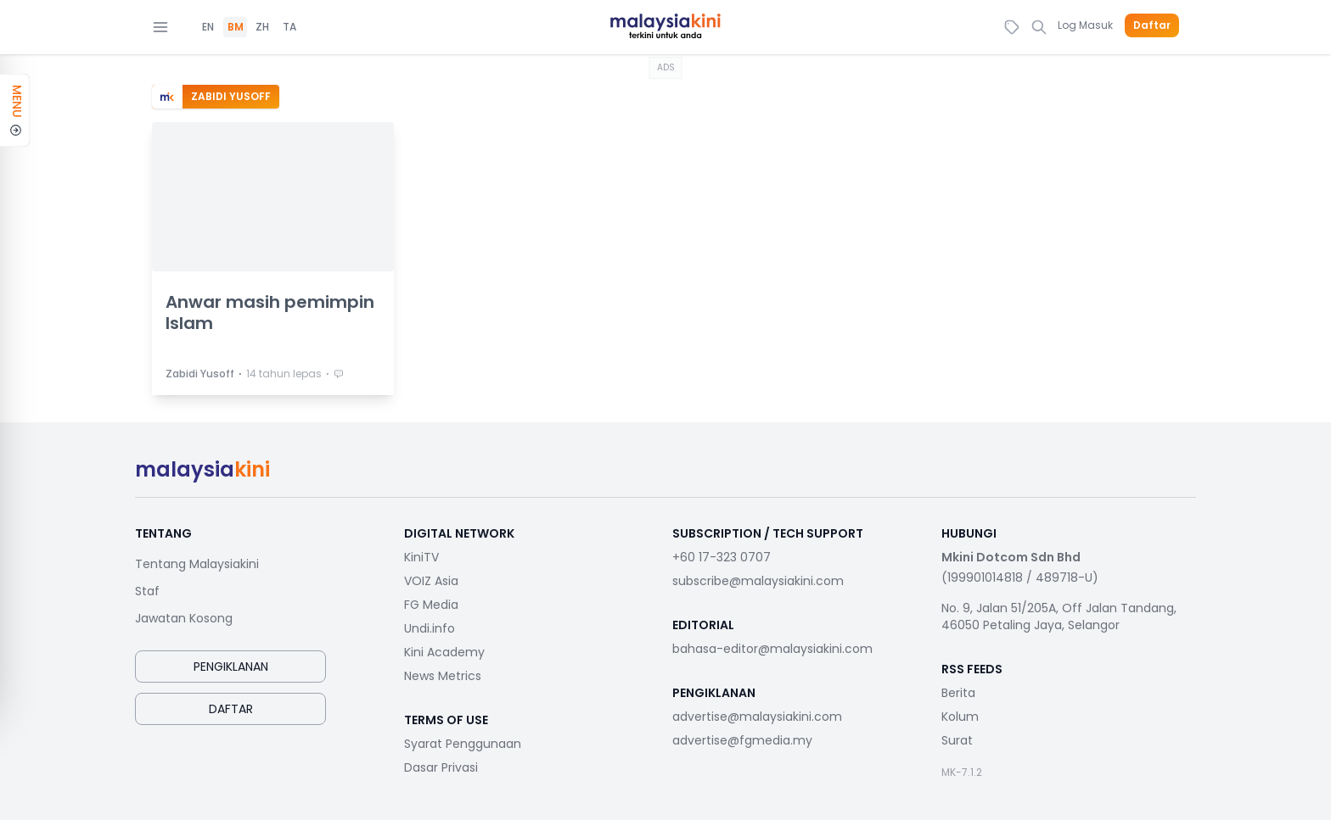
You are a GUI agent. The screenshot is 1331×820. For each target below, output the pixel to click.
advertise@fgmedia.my (742, 740)
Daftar (1152, 25)
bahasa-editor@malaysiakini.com (772, 648)
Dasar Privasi (441, 767)
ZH (262, 27)
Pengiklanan (231, 666)
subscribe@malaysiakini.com (758, 580)
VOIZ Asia (431, 580)
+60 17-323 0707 (721, 557)
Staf (147, 591)
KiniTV (421, 557)
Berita (958, 692)
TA (289, 27)
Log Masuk (1085, 25)
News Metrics (442, 675)
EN (208, 27)
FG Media (431, 604)
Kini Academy (444, 652)
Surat (957, 740)
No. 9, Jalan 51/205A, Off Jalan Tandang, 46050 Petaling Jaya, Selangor (1059, 616)
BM (235, 27)
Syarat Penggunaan (462, 743)
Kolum (960, 716)
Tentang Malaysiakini (197, 563)
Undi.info (429, 628)
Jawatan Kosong (184, 618)
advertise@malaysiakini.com (757, 716)
